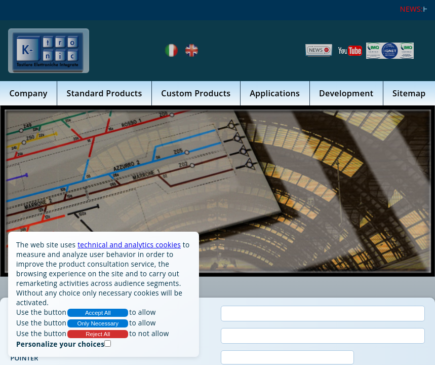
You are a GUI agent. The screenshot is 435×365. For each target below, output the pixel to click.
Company (28, 94)
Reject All (98, 334)
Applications (275, 94)
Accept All (98, 313)
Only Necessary (98, 323)
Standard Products (104, 94)
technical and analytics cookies (129, 244)
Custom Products (195, 94)
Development (346, 94)
